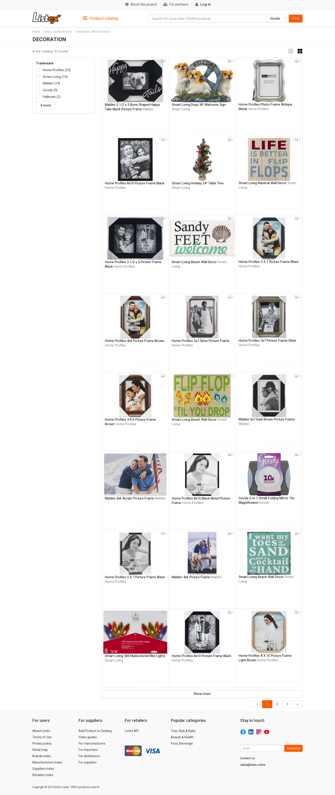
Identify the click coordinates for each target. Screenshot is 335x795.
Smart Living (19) (55, 77)
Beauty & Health (182, 737)
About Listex (41, 731)
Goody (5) (50, 90)
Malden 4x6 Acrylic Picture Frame (135, 498)
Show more (202, 694)
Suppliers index (43, 768)
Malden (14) (51, 83)
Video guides (88, 737)
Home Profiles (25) (57, 70)
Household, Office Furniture (93, 31)
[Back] (257, 704)
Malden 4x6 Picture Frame (197, 577)
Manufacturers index (47, 762)
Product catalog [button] (100, 18)
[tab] (100, 18)
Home (36, 31)
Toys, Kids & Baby (183, 731)
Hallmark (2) (52, 97)
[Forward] (297, 704)
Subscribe (293, 748)
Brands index (41, 756)
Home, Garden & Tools (58, 31)
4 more (45, 105)
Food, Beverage (182, 743)
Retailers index (42, 775)
